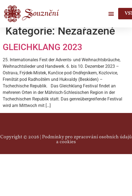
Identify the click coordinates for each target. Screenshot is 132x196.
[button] (111, 13)
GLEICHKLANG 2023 (42, 52)
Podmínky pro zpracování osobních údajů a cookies (87, 144)
